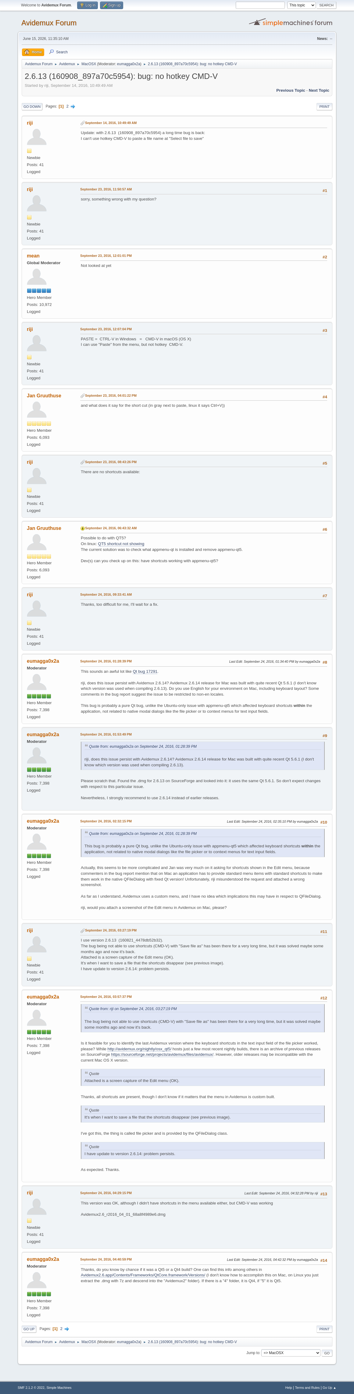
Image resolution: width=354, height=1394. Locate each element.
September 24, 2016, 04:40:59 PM (106, 1259)
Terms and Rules (307, 1387)
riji (30, 123)
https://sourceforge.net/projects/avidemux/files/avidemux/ (162, 1054)
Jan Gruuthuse (44, 395)
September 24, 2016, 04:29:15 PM (106, 1193)
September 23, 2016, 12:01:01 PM (106, 255)
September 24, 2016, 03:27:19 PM (111, 930)
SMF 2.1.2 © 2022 (31, 1387)
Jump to (252, 1353)
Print (324, 106)
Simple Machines (58, 1387)
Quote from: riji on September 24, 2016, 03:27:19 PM (133, 1009)
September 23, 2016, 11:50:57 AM (106, 189)
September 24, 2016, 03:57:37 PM (106, 997)
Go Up (28, 1329)
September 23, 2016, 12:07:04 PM (106, 329)
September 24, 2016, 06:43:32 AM (111, 528)
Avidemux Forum (49, 23)
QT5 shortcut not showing (121, 543)
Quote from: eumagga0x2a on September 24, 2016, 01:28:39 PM (143, 746)
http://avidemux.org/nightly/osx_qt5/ (139, 1049)
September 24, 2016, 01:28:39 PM (106, 661)
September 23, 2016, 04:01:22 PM (111, 395)
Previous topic (290, 90)
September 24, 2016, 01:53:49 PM (106, 734)
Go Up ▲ (329, 1387)
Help (288, 1387)
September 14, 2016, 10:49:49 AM (111, 123)
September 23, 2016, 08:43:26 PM (111, 462)
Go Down (32, 106)
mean (33, 255)
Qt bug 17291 (145, 671)
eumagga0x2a (128, 64)
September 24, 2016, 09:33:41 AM (106, 594)
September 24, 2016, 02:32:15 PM (106, 821)
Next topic (319, 90)
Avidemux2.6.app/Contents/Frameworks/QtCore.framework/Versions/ (143, 1275)
